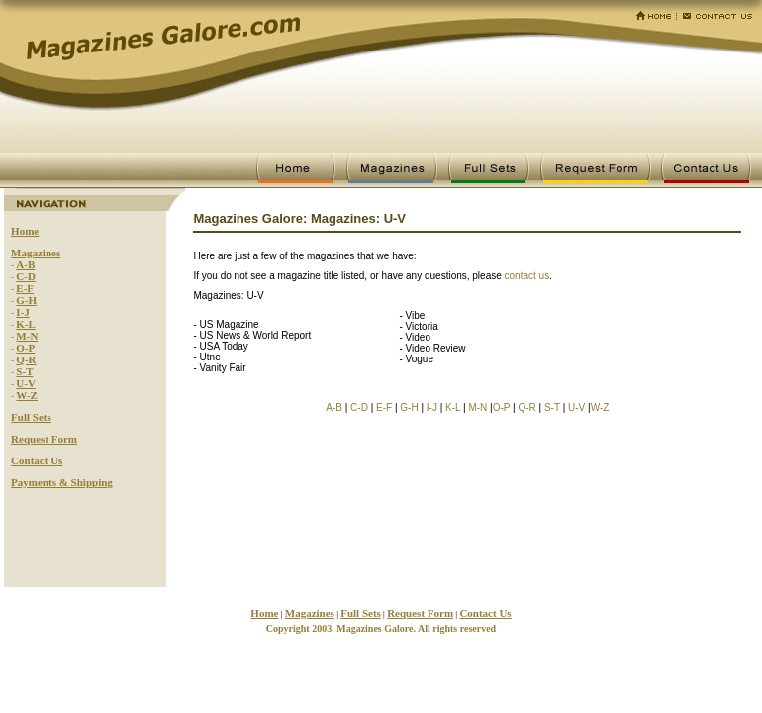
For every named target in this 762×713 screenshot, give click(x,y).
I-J (22, 312)
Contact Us (36, 460)
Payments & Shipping (62, 482)
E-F (25, 288)
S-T (24, 371)
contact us (527, 275)
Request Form (44, 439)
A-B (25, 264)
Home (25, 231)
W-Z (27, 395)
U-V (26, 383)
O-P (25, 348)
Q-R (26, 359)
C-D (26, 276)
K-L (26, 324)
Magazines (35, 252)
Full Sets (31, 417)
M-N (27, 336)
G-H (26, 300)
